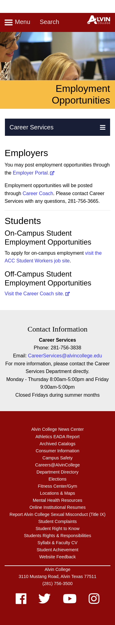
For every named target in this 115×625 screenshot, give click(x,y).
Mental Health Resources (57, 500)
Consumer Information (57, 450)
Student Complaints (57, 521)
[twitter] (44, 601)
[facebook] (21, 601)
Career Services (31, 127)
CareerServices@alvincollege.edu (65, 355)
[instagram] (94, 601)
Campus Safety (57, 457)
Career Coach (38, 193)
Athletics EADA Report (58, 436)
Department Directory (57, 472)
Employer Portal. (31, 172)
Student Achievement (57, 549)
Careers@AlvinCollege (57, 464)
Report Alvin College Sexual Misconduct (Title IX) (57, 514)
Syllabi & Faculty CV (57, 542)
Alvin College (58, 569)
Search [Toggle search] (49, 21)
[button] (102, 127)
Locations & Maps (57, 493)
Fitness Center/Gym (57, 486)
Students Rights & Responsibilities (57, 535)
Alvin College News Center (57, 429)
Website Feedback (57, 556)
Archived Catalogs (57, 443)
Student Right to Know (57, 528)
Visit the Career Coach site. (34, 293)
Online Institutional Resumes (57, 507)
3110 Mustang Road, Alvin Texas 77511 (57, 576)
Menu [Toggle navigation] (17, 22)
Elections (57, 479)
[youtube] (70, 601)
